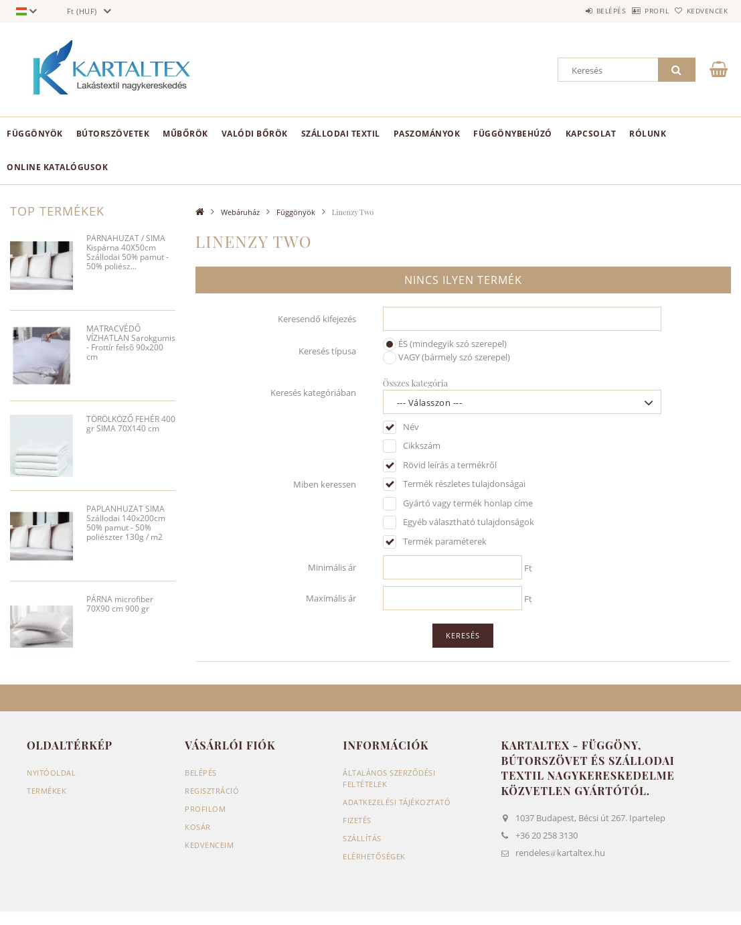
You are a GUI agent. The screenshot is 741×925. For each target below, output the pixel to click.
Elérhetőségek (374, 856)
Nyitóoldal (51, 773)
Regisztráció (212, 791)
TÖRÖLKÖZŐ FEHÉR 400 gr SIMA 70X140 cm (130, 424)
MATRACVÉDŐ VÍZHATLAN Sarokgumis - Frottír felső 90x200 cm (130, 343)
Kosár (198, 827)
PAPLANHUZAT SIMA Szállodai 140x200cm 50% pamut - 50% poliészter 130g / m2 (125, 523)
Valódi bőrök (255, 133)
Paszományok (427, 133)
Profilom (205, 809)
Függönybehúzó (512, 133)
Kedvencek (701, 10)
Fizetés (357, 820)
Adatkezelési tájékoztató (396, 802)
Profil (636, 10)
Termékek (46, 791)
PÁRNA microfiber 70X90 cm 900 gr (119, 604)
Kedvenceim (209, 845)
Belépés (576, 10)
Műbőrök (185, 133)
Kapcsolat (591, 133)
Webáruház (240, 212)
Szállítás (362, 838)
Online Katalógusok (57, 167)
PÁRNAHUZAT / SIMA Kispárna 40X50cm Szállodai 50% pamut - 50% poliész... (127, 253)
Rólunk (647, 133)
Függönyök (35, 133)
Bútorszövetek (113, 133)
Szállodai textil (340, 133)
